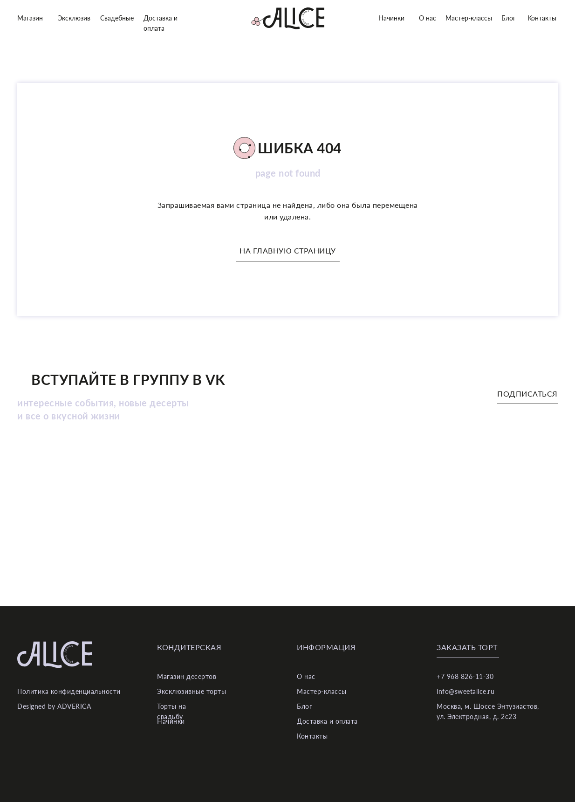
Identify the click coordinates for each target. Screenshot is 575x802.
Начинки (391, 18)
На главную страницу (288, 250)
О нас (427, 18)
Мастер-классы (468, 18)
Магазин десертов (186, 676)
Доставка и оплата (327, 721)
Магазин (30, 18)
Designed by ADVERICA (54, 706)
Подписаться (527, 393)
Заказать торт (467, 647)
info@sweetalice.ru (465, 691)
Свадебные (117, 18)
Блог (508, 18)
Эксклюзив (74, 18)
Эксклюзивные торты (191, 691)
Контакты (541, 18)
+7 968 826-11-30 (465, 676)
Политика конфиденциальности (69, 691)
